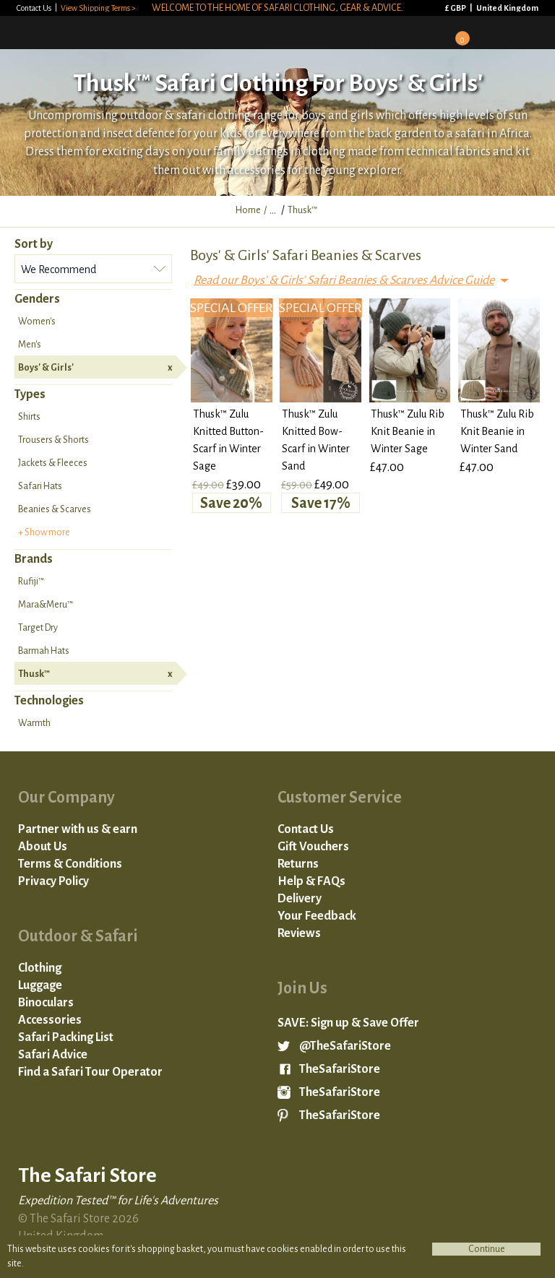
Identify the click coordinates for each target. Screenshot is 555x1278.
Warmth (34, 723)
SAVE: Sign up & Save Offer (348, 1022)
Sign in (419, 31)
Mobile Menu (534, 32)
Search (495, 31)
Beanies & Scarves (54, 509)
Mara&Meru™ (45, 605)
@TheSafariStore (345, 1046)
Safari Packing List (65, 1037)
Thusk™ (95, 674)
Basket (457, 33)
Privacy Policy (53, 881)
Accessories (50, 1020)
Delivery (300, 898)
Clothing (39, 968)
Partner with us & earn (77, 829)
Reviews (299, 933)
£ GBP (456, 8)
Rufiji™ (31, 582)
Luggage (40, 985)
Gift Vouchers (313, 846)
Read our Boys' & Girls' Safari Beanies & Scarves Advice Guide (344, 280)
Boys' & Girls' (95, 368)
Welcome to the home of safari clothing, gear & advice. (277, 8)
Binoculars (46, 1002)
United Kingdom (507, 8)
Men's (29, 345)
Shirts (29, 417)
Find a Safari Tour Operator (90, 1072)
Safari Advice (52, 1054)
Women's (37, 321)
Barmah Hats (43, 651)
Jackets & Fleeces (52, 463)
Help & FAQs (311, 881)
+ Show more (44, 532)
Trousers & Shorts (53, 440)
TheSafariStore (339, 1069)
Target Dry (38, 628)
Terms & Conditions (70, 864)
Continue (486, 1249)
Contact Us (35, 8)
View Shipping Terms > (98, 8)
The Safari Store (88, 31)
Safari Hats (40, 486)
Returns (298, 864)
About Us (42, 846)
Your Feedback (317, 916)
